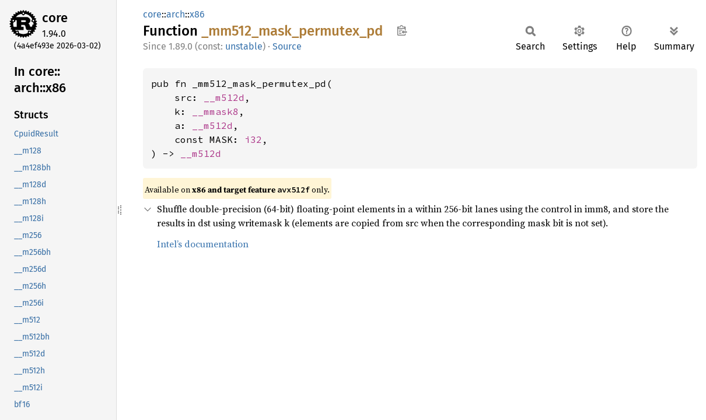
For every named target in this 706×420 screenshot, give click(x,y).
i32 (253, 139)
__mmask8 (215, 111)
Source (287, 46)
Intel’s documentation (203, 243)
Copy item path (401, 30)
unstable (244, 46)
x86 (197, 14)
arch (175, 14)
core (55, 18)
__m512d (224, 97)
